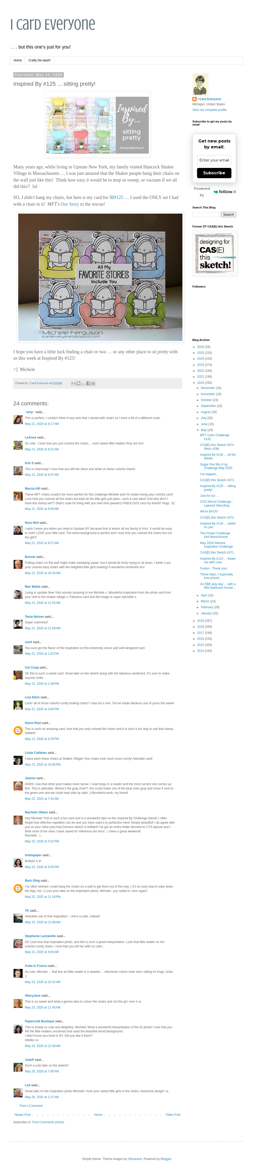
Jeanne (30, 778)
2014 (201, 651)
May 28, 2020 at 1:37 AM (42, 1097)
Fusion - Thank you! (213, 568)
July (204, 418)
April (204, 595)
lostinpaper (33, 855)
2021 (201, 376)
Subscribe (214, 172)
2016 (201, 639)
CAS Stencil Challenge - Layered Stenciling (216, 503)
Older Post (173, 1115)
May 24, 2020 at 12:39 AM (42, 1046)
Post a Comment (31, 1106)
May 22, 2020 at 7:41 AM (42, 799)
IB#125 (116, 197)
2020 (201, 383)
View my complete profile (209, 110)
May (204, 430)
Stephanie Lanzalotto (40, 936)
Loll (27, 1085)
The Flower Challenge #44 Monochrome (215, 535)
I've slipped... (209, 474)
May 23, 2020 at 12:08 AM (42, 922)
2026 (201, 347)
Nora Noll (31, 523)
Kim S (29, 463)
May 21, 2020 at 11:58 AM (42, 628)
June (204, 424)
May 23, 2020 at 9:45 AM (42, 952)
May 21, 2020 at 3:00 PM (42, 709)
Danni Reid (33, 723)
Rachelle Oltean (36, 812)
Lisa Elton (32, 697)
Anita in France (36, 966)
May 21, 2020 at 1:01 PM (42, 653)
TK (27, 910)
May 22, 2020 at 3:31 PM (42, 841)
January (207, 613)
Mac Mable (33, 586)
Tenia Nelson (34, 616)
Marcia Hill (32, 488)
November (208, 394)
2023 (201, 365)
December (208, 388)
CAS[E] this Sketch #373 (217, 480)
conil (28, 642)
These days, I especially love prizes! (216, 576)
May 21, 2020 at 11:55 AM (42, 603)
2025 (201, 353)
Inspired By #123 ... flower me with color (218, 560)
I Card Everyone (52, 24)
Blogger (166, 1159)
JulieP (29, 1060)
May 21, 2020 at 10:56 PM (43, 764)
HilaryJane (33, 995)
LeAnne (30, 437)
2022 (201, 371)
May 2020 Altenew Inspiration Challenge (216, 544)
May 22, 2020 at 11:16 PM (43, 897)
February (207, 607)
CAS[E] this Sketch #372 (217, 517)
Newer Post (23, 1115)
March (205, 601)
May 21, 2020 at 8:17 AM (42, 424)
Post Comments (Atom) (48, 1122)
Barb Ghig (32, 880)
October (207, 400)
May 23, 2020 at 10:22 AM (42, 982)
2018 (201, 627)
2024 (201, 358)
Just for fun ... (209, 496)
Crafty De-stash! (39, 60)
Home (18, 60)
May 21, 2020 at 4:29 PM (42, 739)
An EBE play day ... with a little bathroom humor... (218, 585)
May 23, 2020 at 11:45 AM (42, 1007)
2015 (201, 645)
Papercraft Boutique (39, 1021)
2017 (201, 633)
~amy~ (30, 412)
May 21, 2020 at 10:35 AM (42, 573)
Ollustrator (135, 1159)
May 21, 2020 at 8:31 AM (42, 449)
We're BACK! (209, 511)
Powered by (215, 191)
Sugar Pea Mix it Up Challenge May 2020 (216, 466)
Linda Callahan (36, 753)
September (209, 406)
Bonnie (30, 557)
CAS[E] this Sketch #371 (217, 552)
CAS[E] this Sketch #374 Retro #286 (217, 446)
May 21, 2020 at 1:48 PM (42, 684)
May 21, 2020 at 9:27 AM (42, 543)
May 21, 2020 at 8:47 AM (42, 475)
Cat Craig (31, 667)
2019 (201, 621)
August (206, 412)
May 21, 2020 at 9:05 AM (42, 509)
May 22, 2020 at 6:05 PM (42, 867)
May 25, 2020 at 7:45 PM (42, 1071)
